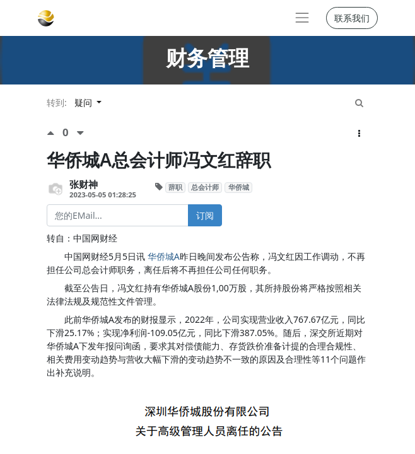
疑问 (84, 102)
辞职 (175, 187)
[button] (359, 133)
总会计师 (205, 187)
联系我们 (352, 18)
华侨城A (164, 256)
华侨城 (238, 187)
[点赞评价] (54, 132)
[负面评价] (80, 132)
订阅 (205, 215)
